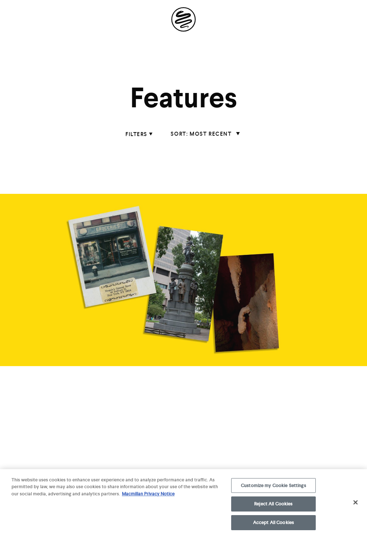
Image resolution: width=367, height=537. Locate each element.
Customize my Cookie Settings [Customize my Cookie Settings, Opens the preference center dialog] (273, 487)
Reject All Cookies (273, 506)
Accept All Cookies (273, 525)
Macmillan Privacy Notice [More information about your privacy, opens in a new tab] (148, 495)
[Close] (355, 504)
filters (137, 134)
